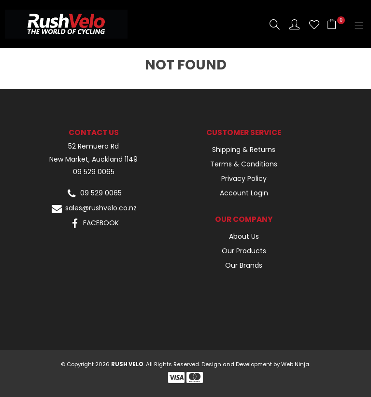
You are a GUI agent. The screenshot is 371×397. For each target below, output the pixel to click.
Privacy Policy (244, 178)
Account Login (244, 193)
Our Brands (243, 265)
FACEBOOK (93, 224)
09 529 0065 (93, 172)
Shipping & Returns (243, 149)
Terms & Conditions (243, 164)
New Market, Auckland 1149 (93, 159)
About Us (244, 236)
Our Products (244, 251)
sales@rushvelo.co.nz (93, 209)
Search (275, 24)
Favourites (314, 24)
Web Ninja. (295, 364)
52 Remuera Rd (93, 146)
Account (294, 24)
